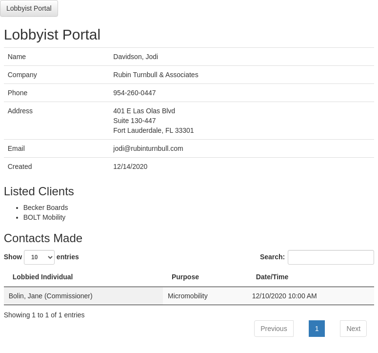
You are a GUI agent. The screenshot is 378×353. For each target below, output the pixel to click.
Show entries (41, 257)
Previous (273, 328)
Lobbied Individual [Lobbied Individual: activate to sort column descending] (43, 277)
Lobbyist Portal (29, 8)
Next (353, 328)
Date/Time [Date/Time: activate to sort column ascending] (272, 277)
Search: (317, 257)
